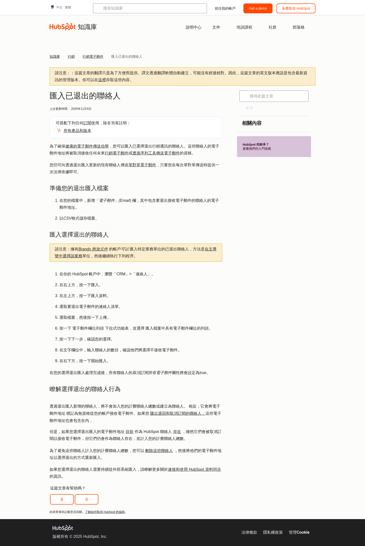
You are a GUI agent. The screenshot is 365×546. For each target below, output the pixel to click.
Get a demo (258, 8)
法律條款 (249, 532)
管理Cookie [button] (299, 532)
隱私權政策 (273, 532)
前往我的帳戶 (225, 8)
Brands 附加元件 (93, 249)
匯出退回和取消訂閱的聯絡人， (177, 413)
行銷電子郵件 (116, 153)
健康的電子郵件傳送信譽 (87, 146)
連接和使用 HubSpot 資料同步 (194, 469)
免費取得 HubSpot (296, 8)
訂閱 (87, 123)
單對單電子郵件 (142, 165)
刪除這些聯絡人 (159, 450)
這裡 (102, 80)
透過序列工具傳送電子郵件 (156, 153)
